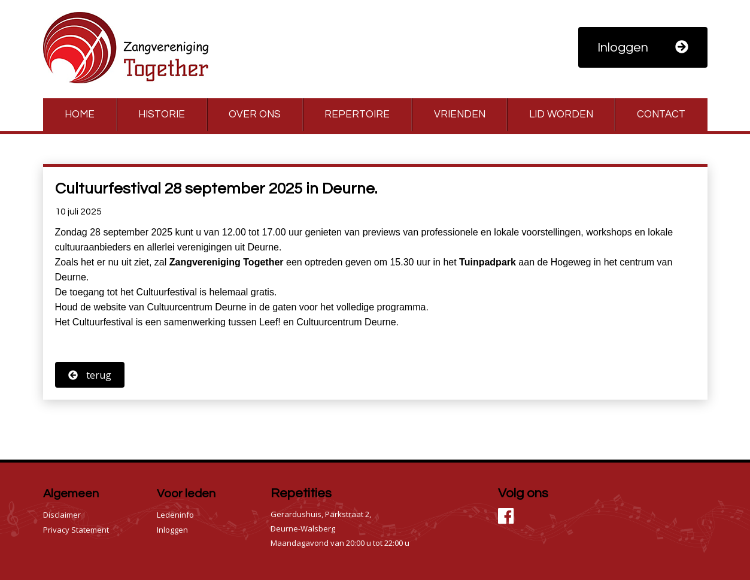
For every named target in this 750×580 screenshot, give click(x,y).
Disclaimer (62, 514)
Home (80, 114)
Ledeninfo (175, 514)
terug (89, 375)
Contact (661, 114)
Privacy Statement (76, 529)
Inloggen (642, 47)
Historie (161, 114)
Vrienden (459, 114)
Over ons (255, 114)
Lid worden (561, 114)
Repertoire (357, 114)
